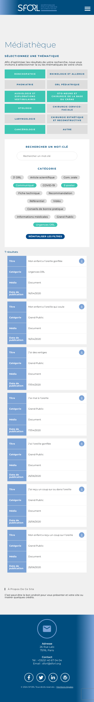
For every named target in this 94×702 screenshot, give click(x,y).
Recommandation (60, 193)
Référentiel (37, 201)
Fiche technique (29, 193)
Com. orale (70, 177)
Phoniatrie (25, 84)
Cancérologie (25, 129)
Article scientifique (42, 177)
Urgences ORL (45, 224)
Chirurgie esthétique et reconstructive (67, 119)
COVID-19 (49, 185)
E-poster (69, 185)
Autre (67, 129)
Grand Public (65, 216)
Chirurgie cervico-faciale (67, 108)
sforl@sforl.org (51, 663)
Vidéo (57, 201)
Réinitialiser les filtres (45, 236)
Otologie (25, 108)
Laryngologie (25, 119)
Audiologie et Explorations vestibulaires (25, 96)
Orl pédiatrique (67, 84)
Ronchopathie (25, 74)
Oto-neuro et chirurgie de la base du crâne (67, 96)
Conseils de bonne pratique (45, 209)
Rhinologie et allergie (67, 74)
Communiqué (25, 185)
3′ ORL (17, 177)
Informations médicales (32, 216)
